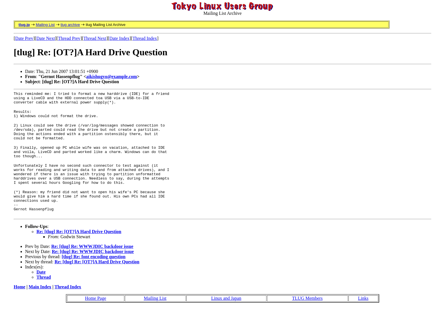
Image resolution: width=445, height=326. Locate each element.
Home (19, 305)
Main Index (39, 305)
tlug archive (70, 25)
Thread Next (94, 38)
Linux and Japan (226, 317)
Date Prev (24, 38)
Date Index (119, 38)
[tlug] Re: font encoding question (93, 275)
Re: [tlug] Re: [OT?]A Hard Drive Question (78, 250)
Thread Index (144, 38)
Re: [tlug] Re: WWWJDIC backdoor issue (92, 265)
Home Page (95, 317)
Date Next (45, 38)
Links (363, 317)
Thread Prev (69, 38)
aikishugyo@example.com (111, 76)
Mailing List (45, 25)
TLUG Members (307, 317)
